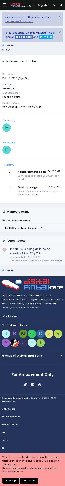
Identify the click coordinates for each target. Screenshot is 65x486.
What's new (10, 316)
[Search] (61, 5)
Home (5, 440)
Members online (18, 212)
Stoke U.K (8, 88)
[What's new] (54, 5)
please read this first (19, 21)
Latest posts (16, 241)
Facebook (24, 37)
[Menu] (4, 5)
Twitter (46, 37)
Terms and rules (11, 416)
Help (4, 432)
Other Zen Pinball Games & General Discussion (35, 260)
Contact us (8, 409)
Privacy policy (10, 424)
